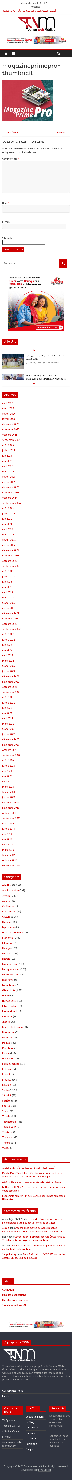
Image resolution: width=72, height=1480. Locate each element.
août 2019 (8, 823)
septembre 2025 (11, 440)
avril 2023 (7, 592)
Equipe (5, 1396)
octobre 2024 (9, 497)
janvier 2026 (8, 419)
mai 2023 (7, 587)
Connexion (8, 1289)
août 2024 (8, 508)
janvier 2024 (8, 545)
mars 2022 (8, 660)
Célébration (8, 906)
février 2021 (9, 729)
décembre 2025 (10, 424)
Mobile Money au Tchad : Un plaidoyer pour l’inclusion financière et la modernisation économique (46, 379)
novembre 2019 (10, 807)
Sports (6, 1106)
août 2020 (8, 760)
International (9, 1011)
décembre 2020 (10, 739)
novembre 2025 (10, 429)
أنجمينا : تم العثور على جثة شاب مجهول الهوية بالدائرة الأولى (32, 1182)
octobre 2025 (9, 434)
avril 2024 (7, 529)
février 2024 (9, 539)
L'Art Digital (44, 1469)
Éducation (7, 943)
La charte (31, 1438)
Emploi (6, 953)
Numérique (8, 1058)
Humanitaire (9, 1000)
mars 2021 (8, 723)
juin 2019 (7, 834)
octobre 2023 (9, 560)
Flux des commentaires (15, 1300)
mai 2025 (7, 461)
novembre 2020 (10, 744)
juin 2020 (7, 771)
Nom (5, 203)
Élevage (6, 948)
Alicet (5, 1228)
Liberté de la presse (13, 1027)
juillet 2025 (8, 450)
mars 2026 (8, 408)
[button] (36, 40)
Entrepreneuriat (11, 969)
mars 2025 (8, 471)
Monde (6, 1053)
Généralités (8, 990)
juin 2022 (7, 645)
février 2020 (9, 792)
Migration (7, 1048)
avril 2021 (7, 718)
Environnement (10, 974)
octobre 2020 (9, 750)
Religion (6, 1085)
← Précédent (11, 132)
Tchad (5, 1116)
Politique (7, 1069)
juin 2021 (7, 708)
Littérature (8, 1032)
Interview (7, 1016)
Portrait (6, 1074)
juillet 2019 (8, 828)
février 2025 (9, 476)
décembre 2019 (10, 802)
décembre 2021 (10, 676)
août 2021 (8, 697)
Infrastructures (10, 1006)
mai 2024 (7, 524)
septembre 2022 (11, 629)
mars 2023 (8, 597)
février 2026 (9, 413)
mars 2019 (8, 849)
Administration (10, 890)
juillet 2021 (8, 702)
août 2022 (8, 634)
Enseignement (10, 964)
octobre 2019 (9, 813)
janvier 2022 (8, 671)
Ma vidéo (7, 1037)
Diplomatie (8, 927)
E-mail (6, 222)
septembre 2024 (11, 503)
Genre (5, 995)
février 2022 (9, 666)
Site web (7, 238)
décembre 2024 (10, 487)
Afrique (6, 895)
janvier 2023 (8, 608)
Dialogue (7, 922)
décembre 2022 (10, 613)
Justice (6, 1022)
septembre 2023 (11, 566)
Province (6, 1079)
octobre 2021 (9, 687)
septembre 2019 (11, 818)
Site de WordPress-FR (14, 1305)
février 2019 (9, 855)
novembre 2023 (10, 555)
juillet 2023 (8, 576)
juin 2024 (7, 518)
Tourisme (7, 1132)
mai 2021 (7, 713)
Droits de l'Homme (12, 932)
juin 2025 (7, 455)
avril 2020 (7, 781)
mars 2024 (8, 534)
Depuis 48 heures (35, 1416)
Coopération (9, 911)
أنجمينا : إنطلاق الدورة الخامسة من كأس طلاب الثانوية (29, 10)
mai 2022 (7, 650)
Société (6, 1100)
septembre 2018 (11, 865)
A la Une (6, 885)
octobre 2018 (9, 860)
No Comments (52, 363)
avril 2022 (7, 655)
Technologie (9, 1121)
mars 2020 (8, 786)
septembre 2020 (11, 755)
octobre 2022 (9, 624)
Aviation (6, 901)
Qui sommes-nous (12, 1390)
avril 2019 (7, 844)
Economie (7, 937)
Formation (8, 985)
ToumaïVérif (9, 1127)
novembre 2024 (10, 492)
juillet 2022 (8, 639)
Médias (6, 1043)
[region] (36, 40)
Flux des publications (14, 1295)
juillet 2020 (8, 765)
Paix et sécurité (10, 1064)
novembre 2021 (10, 681)
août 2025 (8, 445)
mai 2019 (7, 839)
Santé (5, 1090)
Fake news (8, 979)
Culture (6, 916)
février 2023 (9, 603)
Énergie (6, 958)
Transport (8, 1137)
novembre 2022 (10, 618)
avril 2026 (7, 403)
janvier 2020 (8, 797)
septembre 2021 (11, 692)
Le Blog (30, 1422)
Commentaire (10, 158)
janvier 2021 (8, 734)
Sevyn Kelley (9, 1254)
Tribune (6, 1142)
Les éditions (32, 1427)
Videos (6, 1148)
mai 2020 (7, 776)
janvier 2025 (8, 482)
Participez (31, 1444)
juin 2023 (7, 582)
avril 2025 (7, 466)
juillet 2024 (8, 513)
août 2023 (8, 571)
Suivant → (62, 132)
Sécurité (6, 1095)
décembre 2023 (10, 550)
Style (5, 1111)
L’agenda (30, 1433)
